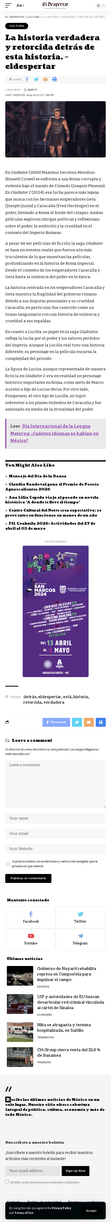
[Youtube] (31, 939)
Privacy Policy (61, 1208)
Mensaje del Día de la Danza (37, 476)
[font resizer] (20, 5)
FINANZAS (44, 1062)
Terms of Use (24, 1213)
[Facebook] (31, 917)
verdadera (54, 702)
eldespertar (49, 696)
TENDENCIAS (45, 1037)
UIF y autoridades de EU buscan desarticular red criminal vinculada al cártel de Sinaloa (70, 1002)
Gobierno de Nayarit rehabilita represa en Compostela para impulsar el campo (66, 974)
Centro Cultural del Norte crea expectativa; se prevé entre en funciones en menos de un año (53, 513)
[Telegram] (80, 939)
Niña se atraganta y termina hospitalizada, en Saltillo (64, 1027)
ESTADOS (43, 986)
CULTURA (16, 25)
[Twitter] (80, 917)
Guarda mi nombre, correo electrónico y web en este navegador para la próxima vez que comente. (55, 864)
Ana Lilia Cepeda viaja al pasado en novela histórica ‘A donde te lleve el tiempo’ (52, 500)
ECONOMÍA (44, 1014)
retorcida (32, 702)
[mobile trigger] (9, 5)
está (67, 696)
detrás (29, 696)
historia (80, 696)
